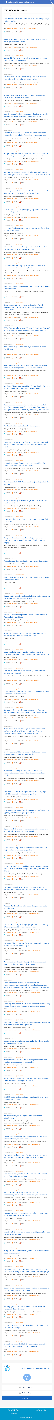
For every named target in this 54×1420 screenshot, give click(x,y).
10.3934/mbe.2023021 (32, 415)
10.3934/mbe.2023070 (33, 1351)
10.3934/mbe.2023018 (32, 354)
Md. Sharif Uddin (17, 1200)
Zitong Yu (26, 797)
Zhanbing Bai (16, 391)
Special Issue (18, 16)
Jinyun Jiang (39, 63)
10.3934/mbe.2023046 (33, 895)
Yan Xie (6, 1160)
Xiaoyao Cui (21, 333)
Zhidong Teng (17, 450)
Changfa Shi (32, 1141)
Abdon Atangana (8, 1256)
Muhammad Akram (17, 412)
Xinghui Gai (21, 778)
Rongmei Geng (8, 44)
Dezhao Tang (29, 1293)
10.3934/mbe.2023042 (32, 818)
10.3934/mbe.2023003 (31, 65)
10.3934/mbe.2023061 (33, 1181)
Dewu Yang (41, 778)
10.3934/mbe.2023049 (33, 951)
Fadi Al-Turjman (35, 252)
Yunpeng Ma (7, 119)
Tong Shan (7, 333)
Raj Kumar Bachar (9, 1197)
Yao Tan (23, 1083)
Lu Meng (31, 601)
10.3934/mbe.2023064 (33, 1239)
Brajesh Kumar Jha (17, 196)
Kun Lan (46, 63)
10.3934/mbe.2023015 (32, 294)
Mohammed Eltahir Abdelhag (29, 969)
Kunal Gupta (7, 1123)
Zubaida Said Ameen (23, 252)
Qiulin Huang (7, 834)
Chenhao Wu (7, 352)
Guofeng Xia (39, 159)
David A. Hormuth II (16, 291)
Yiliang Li (6, 429)
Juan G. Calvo (8, 468)
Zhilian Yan (31, 82)
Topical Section (20, 574)
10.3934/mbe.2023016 (32, 317)
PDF (21, 31)
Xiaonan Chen (8, 1102)
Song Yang (13, 715)
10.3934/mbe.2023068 (33, 1314)
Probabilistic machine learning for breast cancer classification (26, 561)
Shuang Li (13, 233)
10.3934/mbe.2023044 (32, 855)
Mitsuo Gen (15, 487)
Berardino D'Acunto (41, 1121)
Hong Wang (21, 545)
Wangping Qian (28, 990)
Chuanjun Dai (24, 834)
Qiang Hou (34, 1330)
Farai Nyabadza (16, 1009)
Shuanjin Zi (22, 44)
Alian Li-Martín (8, 853)
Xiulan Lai (15, 582)
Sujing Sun (24, 391)
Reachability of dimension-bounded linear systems (22, 426)
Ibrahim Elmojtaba (31, 1179)
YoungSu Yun (7, 487)
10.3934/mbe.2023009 (32, 180)
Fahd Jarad (39, 370)
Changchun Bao (14, 1312)
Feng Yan (16, 547)
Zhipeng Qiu (19, 1218)
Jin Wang (34, 524)
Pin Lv (5, 1349)
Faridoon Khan (36, 312)
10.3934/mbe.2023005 (31, 103)
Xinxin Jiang (16, 601)
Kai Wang (21, 696)
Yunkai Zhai (12, 911)
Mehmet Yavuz (27, 196)
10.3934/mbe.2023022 (32, 431)
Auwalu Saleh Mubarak (10, 252)
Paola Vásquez (45, 468)
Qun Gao (19, 892)
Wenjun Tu (24, 547)
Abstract (7, 31)
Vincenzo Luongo (9, 1121)
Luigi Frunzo (30, 1121)
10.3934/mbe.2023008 (32, 161)
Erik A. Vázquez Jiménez (11, 271)
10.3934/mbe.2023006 (31, 121)
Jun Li (14, 736)
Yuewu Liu (23, 930)
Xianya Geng (23, 620)
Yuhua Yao (30, 930)
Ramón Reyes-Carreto (20, 853)
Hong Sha (10, 547)
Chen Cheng (20, 715)
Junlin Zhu (7, 797)
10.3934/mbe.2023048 (33, 932)
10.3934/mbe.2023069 (33, 1333)
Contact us (13, 1413)
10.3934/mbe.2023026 (32, 508)
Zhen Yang (7, 159)
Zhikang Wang (8, 26)
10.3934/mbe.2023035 (32, 680)
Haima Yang (37, 506)
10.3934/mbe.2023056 (33, 1086)
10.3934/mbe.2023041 (32, 799)
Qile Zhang (24, 63)
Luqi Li (6, 911)
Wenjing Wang (8, 82)
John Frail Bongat (22, 676)
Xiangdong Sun (16, 1330)
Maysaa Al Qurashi (9, 370)
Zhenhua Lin (27, 100)
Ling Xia (37, 24)
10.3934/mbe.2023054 (33, 1048)
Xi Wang (22, 1293)
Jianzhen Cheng (14, 1237)
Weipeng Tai (20, 757)
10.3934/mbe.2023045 (32, 876)
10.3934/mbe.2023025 (32, 489)
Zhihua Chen (20, 233)
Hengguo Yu (15, 834)
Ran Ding (12, 1274)
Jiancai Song (39, 119)
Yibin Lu (12, 638)
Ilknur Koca (17, 1256)
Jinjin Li (26, 429)
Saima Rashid (19, 370)
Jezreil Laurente (41, 676)
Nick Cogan (29, 1123)
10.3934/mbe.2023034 (32, 659)
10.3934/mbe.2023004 (31, 84)
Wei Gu (21, 990)
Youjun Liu (40, 736)
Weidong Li (43, 1274)
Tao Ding (27, 715)
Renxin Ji (15, 44)
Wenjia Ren (30, 506)
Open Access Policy (40, 1410)
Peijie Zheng (15, 930)
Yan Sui (28, 778)
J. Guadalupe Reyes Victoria (11, 273)
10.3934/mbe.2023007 (32, 142)
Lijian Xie (29, 333)
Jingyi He (6, 1312)
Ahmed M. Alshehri (29, 370)
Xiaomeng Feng (8, 138)
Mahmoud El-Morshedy (22, 314)
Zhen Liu (6, 715)
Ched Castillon (32, 676)
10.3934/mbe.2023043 (32, 836)
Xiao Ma (12, 100)
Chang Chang (15, 119)
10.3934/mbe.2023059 (33, 1144)
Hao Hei (19, 874)
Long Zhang (25, 450)
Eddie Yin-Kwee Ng (36, 874)
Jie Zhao (40, 911)
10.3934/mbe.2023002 (31, 47)
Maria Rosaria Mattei (20, 1121)
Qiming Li (7, 657)
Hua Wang (13, 797)
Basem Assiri (7, 815)
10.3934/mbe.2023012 (32, 236)
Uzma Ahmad (27, 412)
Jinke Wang (7, 1141)
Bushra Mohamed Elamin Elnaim (34, 967)
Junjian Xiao (16, 63)
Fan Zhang (11, 506)
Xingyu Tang (7, 930)
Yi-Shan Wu (17, 215)
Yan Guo (43, 1293)
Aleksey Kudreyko (20, 506)
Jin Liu (6, 506)
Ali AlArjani (44, 1197)
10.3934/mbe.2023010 (32, 198)
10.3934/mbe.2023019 (32, 375)
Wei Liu (14, 892)
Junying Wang (13, 778)
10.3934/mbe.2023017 (32, 336)
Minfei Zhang (35, 138)
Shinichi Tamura (41, 1141)
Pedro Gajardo (26, 1027)
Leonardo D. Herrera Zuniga (41, 271)
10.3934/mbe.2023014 (32, 275)
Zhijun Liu (12, 1160)
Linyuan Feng (19, 100)
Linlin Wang (28, 911)
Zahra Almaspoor (26, 312)
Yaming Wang (45, 24)
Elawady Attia (8, 1200)
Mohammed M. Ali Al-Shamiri (40, 412)
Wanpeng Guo (44, 138)
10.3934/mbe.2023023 (32, 452)
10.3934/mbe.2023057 (33, 1104)
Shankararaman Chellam (18, 1123)
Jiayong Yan (14, 333)
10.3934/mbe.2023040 (32, 780)
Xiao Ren (6, 1083)
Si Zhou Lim (25, 874)
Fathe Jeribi (20, 967)
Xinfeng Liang (15, 620)
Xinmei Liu (7, 620)
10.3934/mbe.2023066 (33, 1277)
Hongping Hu (25, 1330)
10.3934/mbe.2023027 (32, 527)
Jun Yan (34, 736)
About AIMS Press (13, 1410)
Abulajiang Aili (8, 450)
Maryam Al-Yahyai (9, 1179)
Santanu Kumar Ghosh (33, 1197)
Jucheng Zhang (30, 24)
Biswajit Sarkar (27, 1200)
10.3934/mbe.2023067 (33, 1295)
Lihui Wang (32, 63)
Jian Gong (45, 990)
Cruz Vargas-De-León (33, 853)
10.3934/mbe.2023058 (33, 1125)
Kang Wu (6, 638)
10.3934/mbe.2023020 (32, 394)
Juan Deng (29, 545)
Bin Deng (6, 1274)
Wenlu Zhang (7, 545)
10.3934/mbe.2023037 (32, 718)
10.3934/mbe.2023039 (32, 759)
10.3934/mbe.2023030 (32, 585)
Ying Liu (6, 100)
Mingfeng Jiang (20, 24)
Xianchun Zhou (36, 100)
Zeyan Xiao (37, 1293)
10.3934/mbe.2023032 (32, 622)
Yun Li (6, 696)
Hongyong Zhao (13, 696)
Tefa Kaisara (7, 1009)
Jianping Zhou (39, 82)
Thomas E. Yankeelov (38, 291)
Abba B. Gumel (30, 177)
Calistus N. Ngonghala (19, 177)
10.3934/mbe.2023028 (32, 550)
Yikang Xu (7, 990)
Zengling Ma (32, 834)
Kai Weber (25, 564)
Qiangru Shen (38, 990)
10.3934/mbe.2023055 (33, 1067)
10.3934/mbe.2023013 (32, 254)
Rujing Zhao (7, 582)
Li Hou (35, 911)
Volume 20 (10, 28)
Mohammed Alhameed (10, 967)
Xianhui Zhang (28, 1312)
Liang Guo (25, 1141)
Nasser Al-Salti (42, 1179)
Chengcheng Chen (15, 948)
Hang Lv (12, 24)
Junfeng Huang (28, 1274)
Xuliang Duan (15, 1293)
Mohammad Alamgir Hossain (20, 815)
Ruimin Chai (34, 715)
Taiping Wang (17, 138)
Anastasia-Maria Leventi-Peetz (12, 564)
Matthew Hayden (8, 524)
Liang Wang (12, 1218)
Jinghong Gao (20, 911)
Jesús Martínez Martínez (25, 271)
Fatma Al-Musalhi (20, 1179)
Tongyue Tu (13, 657)
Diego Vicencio (8, 1027)
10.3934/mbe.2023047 (33, 913)
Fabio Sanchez (17, 468)
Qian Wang (26, 159)
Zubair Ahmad (16, 312)
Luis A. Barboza (26, 468)
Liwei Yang (19, 159)
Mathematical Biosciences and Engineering (35, 1368)
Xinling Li (13, 757)
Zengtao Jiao (27, 736)
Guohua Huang (38, 930)
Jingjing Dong (17, 82)
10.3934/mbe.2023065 (33, 1258)
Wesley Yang (26, 524)
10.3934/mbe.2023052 (33, 1011)
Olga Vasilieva (17, 1027)
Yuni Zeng (7, 24)
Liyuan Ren (24, 601)
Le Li (21, 1312)
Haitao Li (13, 429)
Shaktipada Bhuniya (20, 1197)
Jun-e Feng (20, 429)
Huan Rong (21, 1065)
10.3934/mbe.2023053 (33, 1030)
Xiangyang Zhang (16, 1141)
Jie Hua (12, 1083)
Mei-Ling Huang (8, 215)
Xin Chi (17, 1083)
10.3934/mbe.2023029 (32, 566)
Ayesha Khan (7, 412)
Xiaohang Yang (26, 138)
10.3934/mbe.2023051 (33, 992)
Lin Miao (20, 797)
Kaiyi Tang (36, 1274)
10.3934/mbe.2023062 (33, 1202)
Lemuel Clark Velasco (10, 676)
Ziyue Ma (15, 545)
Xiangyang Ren (8, 601)
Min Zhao (45, 834)
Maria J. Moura (20, 1046)
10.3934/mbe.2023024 (32, 471)
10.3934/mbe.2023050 (33, 971)
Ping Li (33, 159)
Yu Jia (41, 545)
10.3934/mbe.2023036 (32, 699)
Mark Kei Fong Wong (10, 874)
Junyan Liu (7, 291)
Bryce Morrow (18, 524)
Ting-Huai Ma (8, 1065)
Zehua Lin (23, 119)
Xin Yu (14, 1065)
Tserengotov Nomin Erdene (27, 487)
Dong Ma (6, 233)
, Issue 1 (15, 28)
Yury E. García (36, 468)
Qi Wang (39, 834)
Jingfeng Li (19, 1274)
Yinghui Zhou (7, 312)
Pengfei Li (36, 545)
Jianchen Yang (27, 291)
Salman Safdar (8, 177)
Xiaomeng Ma (8, 391)
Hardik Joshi (7, 196)
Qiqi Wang (20, 736)
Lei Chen (46, 119)
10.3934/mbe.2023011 (32, 217)
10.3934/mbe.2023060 (33, 1163)
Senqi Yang (7, 1293)
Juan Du (6, 778)
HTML (15, 31)
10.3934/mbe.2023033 (32, 641)
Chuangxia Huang (38, 1312)
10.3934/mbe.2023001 (30, 28)
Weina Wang (7, 140)
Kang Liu (33, 778)
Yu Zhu (6, 1218)
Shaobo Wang (7, 736)
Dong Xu (24, 82)
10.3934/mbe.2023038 (32, 741)
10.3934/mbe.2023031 (32, 603)
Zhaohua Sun (14, 990)
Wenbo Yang (7, 892)
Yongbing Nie (7, 1330)
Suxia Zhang (16, 1102)
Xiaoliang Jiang (8, 63)
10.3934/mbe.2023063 (33, 1221)
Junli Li (13, 159)
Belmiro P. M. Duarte (10, 1046)
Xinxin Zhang (31, 119)
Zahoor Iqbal (11, 314)
